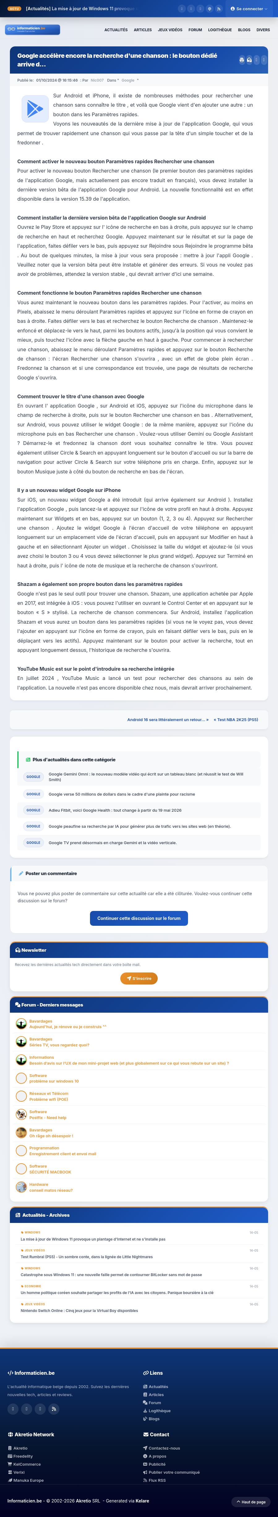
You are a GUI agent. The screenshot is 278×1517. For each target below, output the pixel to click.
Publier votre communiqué (171, 1472)
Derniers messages (61, 1005)
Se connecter (249, 8)
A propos (154, 1456)
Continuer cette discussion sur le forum (139, 918)
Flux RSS (154, 1480)
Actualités (33, 1215)
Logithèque (157, 1410)
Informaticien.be (24, 1500)
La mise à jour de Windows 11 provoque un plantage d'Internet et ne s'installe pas (138, 8)
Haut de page (251, 1502)
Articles (153, 1394)
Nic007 (97, 80)
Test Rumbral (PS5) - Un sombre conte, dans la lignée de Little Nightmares (87, 1256)
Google (128, 80)
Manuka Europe (25, 1480)
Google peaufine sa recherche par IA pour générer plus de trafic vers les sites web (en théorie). (140, 826)
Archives (59, 1215)
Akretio (17, 1448)
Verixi (15, 1472)
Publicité (154, 1464)
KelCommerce (24, 1464)
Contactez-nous (161, 1448)
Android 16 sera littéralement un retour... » (168, 719)
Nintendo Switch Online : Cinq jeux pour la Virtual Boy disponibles (79, 1310)
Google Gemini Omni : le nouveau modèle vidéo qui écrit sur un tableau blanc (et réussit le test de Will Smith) (146, 776)
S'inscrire (138, 978)
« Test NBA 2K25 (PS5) (236, 719)
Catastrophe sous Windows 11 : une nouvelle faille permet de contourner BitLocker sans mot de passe (111, 1274)
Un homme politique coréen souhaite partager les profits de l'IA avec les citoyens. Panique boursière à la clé (117, 1292)
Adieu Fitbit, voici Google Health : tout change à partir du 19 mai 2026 (115, 810)
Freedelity (20, 1456)
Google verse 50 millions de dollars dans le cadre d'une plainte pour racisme (122, 794)
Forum (28, 1005)
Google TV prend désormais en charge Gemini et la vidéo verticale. (113, 842)
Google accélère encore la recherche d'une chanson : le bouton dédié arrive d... (117, 60)
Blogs (151, 1418)
